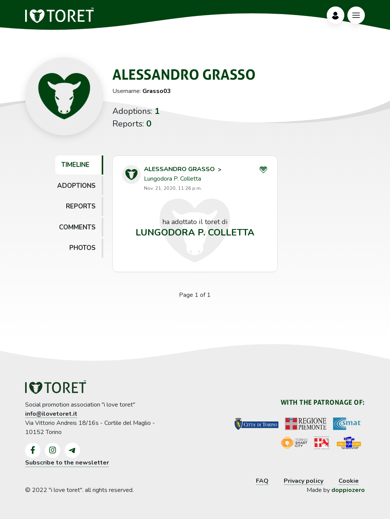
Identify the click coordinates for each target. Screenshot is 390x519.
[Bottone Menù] (356, 15)
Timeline (75, 164)
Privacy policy (303, 481)
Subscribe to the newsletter (67, 462)
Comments (77, 227)
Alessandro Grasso (179, 169)
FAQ (262, 481)
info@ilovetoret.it (51, 414)
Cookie (349, 481)
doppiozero (348, 490)
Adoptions (76, 185)
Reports (81, 206)
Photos (82, 247)
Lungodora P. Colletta (172, 179)
